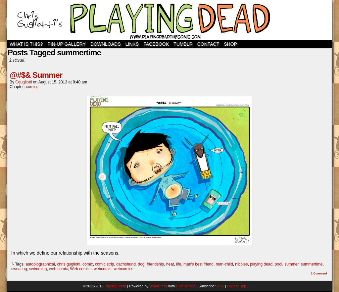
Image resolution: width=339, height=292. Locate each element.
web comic (58, 269)
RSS (220, 286)
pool (278, 264)
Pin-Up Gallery (66, 44)
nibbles (241, 264)
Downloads (105, 44)
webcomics (123, 269)
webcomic (102, 269)
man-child (224, 264)
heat (170, 264)
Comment (319, 273)
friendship (155, 264)
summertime (312, 264)
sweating (19, 269)
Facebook (156, 44)
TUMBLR (183, 44)
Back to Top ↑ (238, 286)
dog (141, 264)
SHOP (230, 44)
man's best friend (198, 264)
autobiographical (40, 264)
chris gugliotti (68, 264)
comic (87, 264)
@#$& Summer (36, 75)
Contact (208, 44)
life (178, 264)
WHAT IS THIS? (26, 44)
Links (132, 44)
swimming (38, 269)
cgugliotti (23, 82)
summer (291, 264)
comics (32, 86)
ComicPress (185, 286)
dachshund (126, 264)
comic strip (104, 264)
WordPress (158, 286)
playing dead (261, 264)
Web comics (80, 269)
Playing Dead (169, 20)
